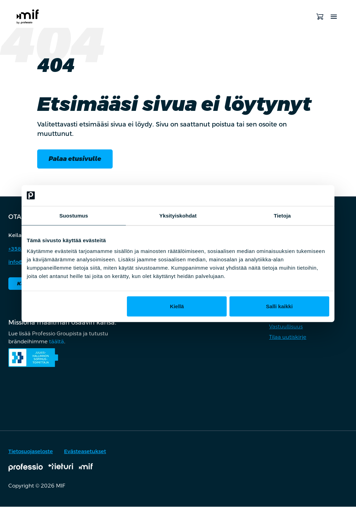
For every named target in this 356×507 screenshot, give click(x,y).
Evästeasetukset (85, 452)
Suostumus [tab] (73, 215)
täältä (56, 342)
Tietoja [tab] (282, 215)
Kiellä (177, 306)
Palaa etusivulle (75, 159)
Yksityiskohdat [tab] (177, 215)
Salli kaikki (279, 306)
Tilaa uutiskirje (287, 337)
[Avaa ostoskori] (319, 16)
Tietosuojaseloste (30, 452)
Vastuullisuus (286, 327)
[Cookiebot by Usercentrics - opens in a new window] (298, 195)
